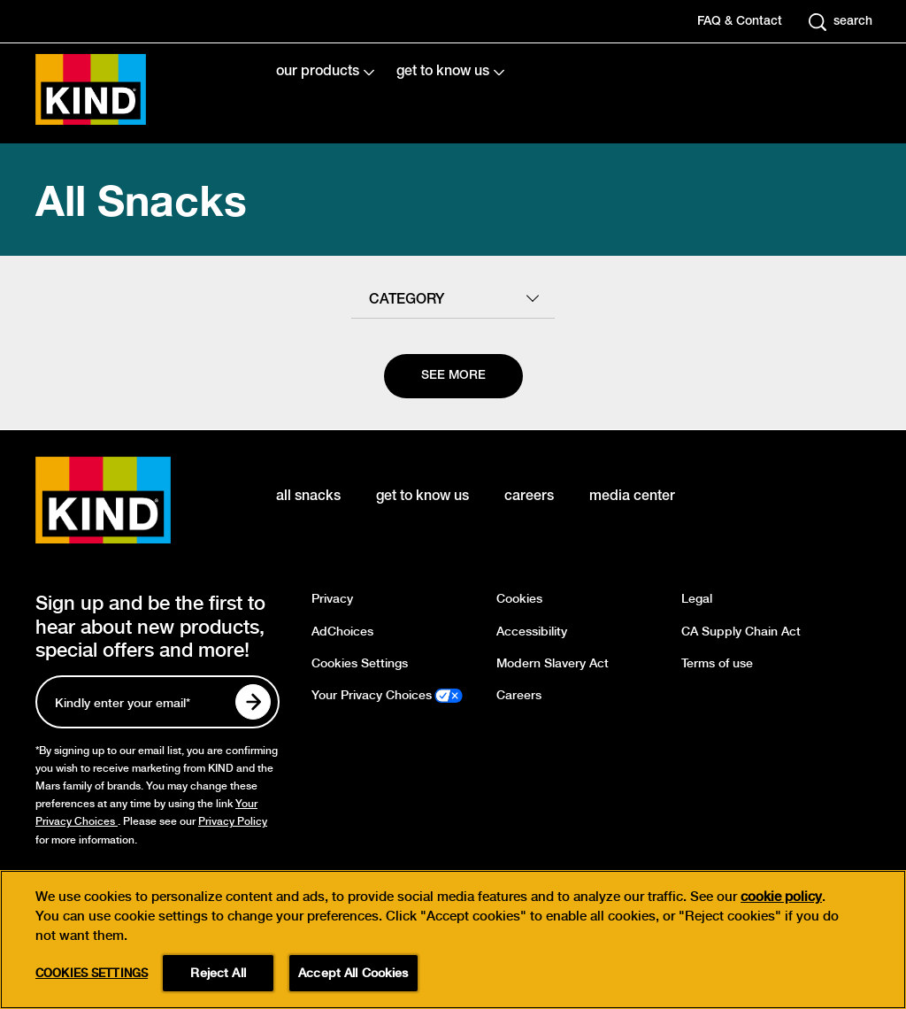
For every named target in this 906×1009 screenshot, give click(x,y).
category (406, 300)
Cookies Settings (359, 663)
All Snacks (141, 199)
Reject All (217, 974)
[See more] (453, 376)
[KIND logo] (129, 500)
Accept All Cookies (353, 974)
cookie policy (781, 898)
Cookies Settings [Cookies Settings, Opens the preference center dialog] (91, 975)
